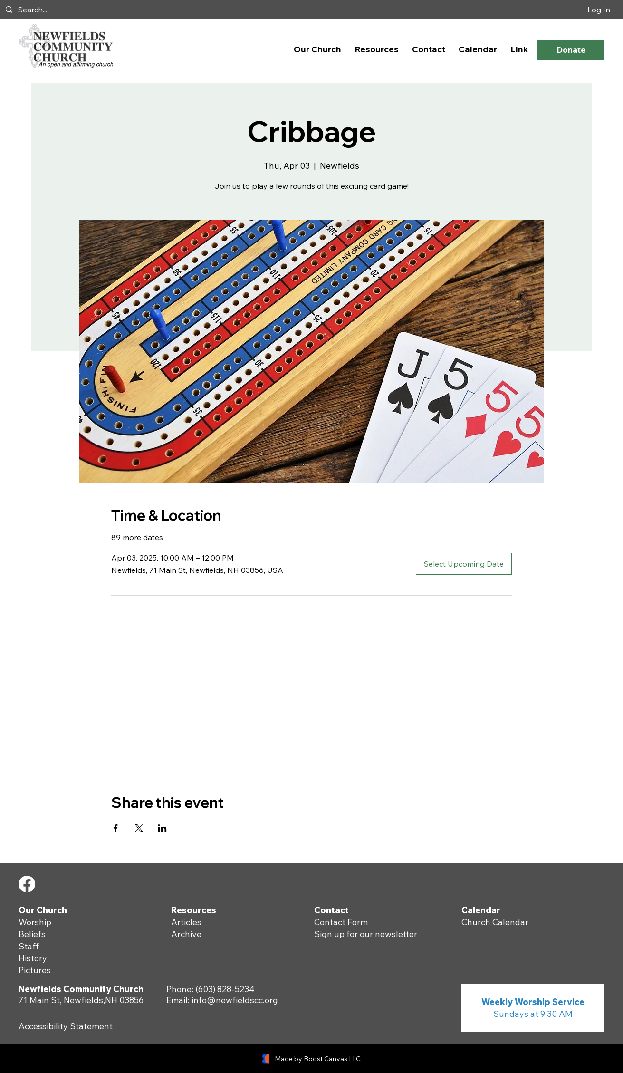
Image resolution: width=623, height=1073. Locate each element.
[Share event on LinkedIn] (162, 828)
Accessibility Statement (66, 1026)
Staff (29, 946)
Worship (35, 922)
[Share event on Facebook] (115, 828)
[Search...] (144, 9)
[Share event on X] (139, 828)
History (33, 958)
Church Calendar (494, 922)
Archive (186, 933)
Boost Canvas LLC (332, 1058)
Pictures (35, 970)
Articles (186, 922)
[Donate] (570, 49)
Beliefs (32, 933)
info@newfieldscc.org (235, 1000)
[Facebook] (27, 884)
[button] (317, 49)
